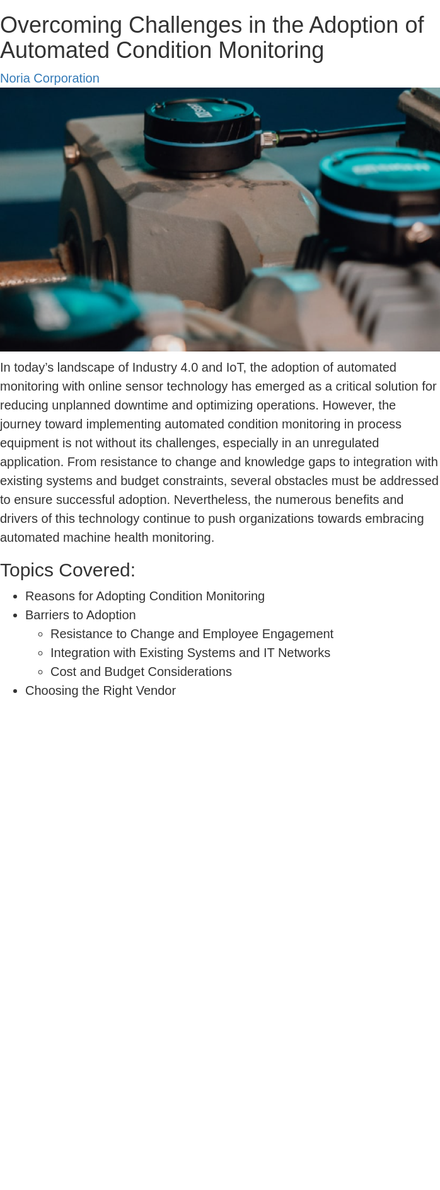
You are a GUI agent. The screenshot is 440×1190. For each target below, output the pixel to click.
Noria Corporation (50, 78)
